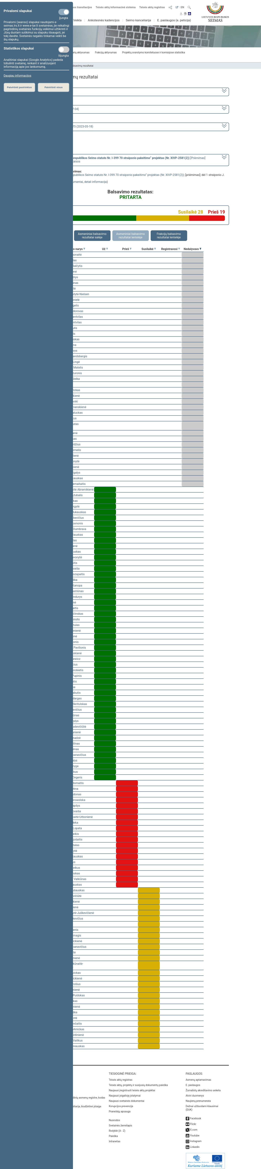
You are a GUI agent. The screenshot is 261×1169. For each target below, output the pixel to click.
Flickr (193, 1121)
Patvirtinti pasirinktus (19, 87)
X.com (193, 1127)
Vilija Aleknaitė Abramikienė (76, 489)
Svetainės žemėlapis (120, 1122)
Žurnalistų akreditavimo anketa (203, 1087)
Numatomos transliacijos (74, 7)
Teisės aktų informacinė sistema (116, 7)
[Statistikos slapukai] (63, 49)
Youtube (194, 1132)
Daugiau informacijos (17, 75)
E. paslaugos (193, 1082)
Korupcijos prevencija (121, 1103)
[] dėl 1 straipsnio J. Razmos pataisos (120, 159)
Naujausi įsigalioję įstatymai (125, 1093)
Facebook (195, 1115)
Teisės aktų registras (152, 7)
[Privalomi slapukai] (63, 12)
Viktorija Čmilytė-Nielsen (73, 294)
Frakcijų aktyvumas (106, 52)
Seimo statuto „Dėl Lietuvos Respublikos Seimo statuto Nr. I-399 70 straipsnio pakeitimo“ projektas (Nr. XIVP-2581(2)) (108, 175)
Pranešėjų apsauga (120, 1108)
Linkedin (195, 1144)
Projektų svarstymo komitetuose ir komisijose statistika (153, 52)
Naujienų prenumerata (198, 1098)
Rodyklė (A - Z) (117, 1128)
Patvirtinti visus (54, 87)
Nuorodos (114, 1117)
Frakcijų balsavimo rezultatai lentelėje (169, 235)
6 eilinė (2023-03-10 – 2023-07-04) (56, 109)
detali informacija (95, 182)
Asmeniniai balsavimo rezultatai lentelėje (130, 235)
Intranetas (114, 1138)
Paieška (113, 1133)
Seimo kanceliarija (138, 20)
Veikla (77, 20)
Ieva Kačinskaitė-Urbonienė (75, 817)
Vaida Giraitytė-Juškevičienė (76, 913)
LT (177, 7)
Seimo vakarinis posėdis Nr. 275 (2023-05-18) (63, 126)
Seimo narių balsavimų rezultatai (74, 65)
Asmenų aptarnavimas (198, 1077)
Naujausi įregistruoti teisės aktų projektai (132, 1087)
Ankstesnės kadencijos (104, 20)
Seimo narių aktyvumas (76, 52)
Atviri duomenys (195, 1093)
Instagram (196, 1138)
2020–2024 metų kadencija (52, 91)
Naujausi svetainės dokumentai (126, 1098)
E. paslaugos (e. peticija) (174, 20)
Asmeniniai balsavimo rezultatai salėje (92, 235)
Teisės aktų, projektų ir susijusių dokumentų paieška (138, 1082)
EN (182, 7)
